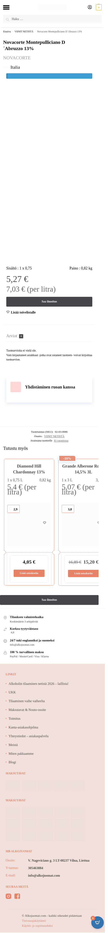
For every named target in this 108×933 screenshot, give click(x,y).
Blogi (12, 762)
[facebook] (17, 897)
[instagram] (8, 897)
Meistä (13, 745)
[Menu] (9, 7)
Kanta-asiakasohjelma (23, 727)
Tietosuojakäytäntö (34, 920)
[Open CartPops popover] (97, 922)
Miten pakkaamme (21, 753)
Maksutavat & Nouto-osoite (27, 710)
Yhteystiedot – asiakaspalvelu (29, 736)
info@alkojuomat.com (44, 875)
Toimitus (15, 718)
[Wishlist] (23, 312)
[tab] (49, 336)
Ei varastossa (61, 440)
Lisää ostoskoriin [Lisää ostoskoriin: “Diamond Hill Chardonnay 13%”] (29, 573)
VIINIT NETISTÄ (24, 31)
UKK (12, 692)
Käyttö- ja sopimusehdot (37, 925)
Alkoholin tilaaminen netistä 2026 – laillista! (39, 683)
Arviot (14, 336)
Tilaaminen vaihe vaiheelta (27, 701)
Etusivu (7, 31)
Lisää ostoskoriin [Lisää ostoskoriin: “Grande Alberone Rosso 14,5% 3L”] (83, 573)
